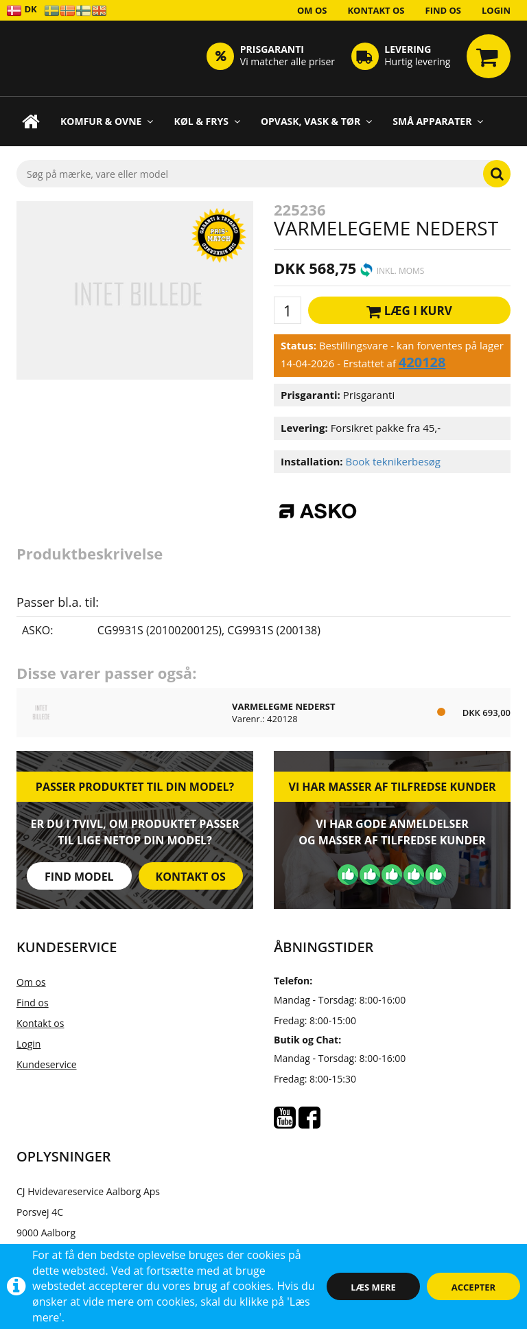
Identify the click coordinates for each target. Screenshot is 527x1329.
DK (21, 10)
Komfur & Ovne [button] (106, 121)
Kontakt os (375, 10)
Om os (312, 10)
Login (496, 10)
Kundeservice (46, 1064)
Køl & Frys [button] (207, 121)
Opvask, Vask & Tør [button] (316, 121)
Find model (79, 876)
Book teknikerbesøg (393, 461)
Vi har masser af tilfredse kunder (391, 786)
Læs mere (373, 1287)
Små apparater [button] (438, 121)
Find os (443, 10)
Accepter (473, 1287)
